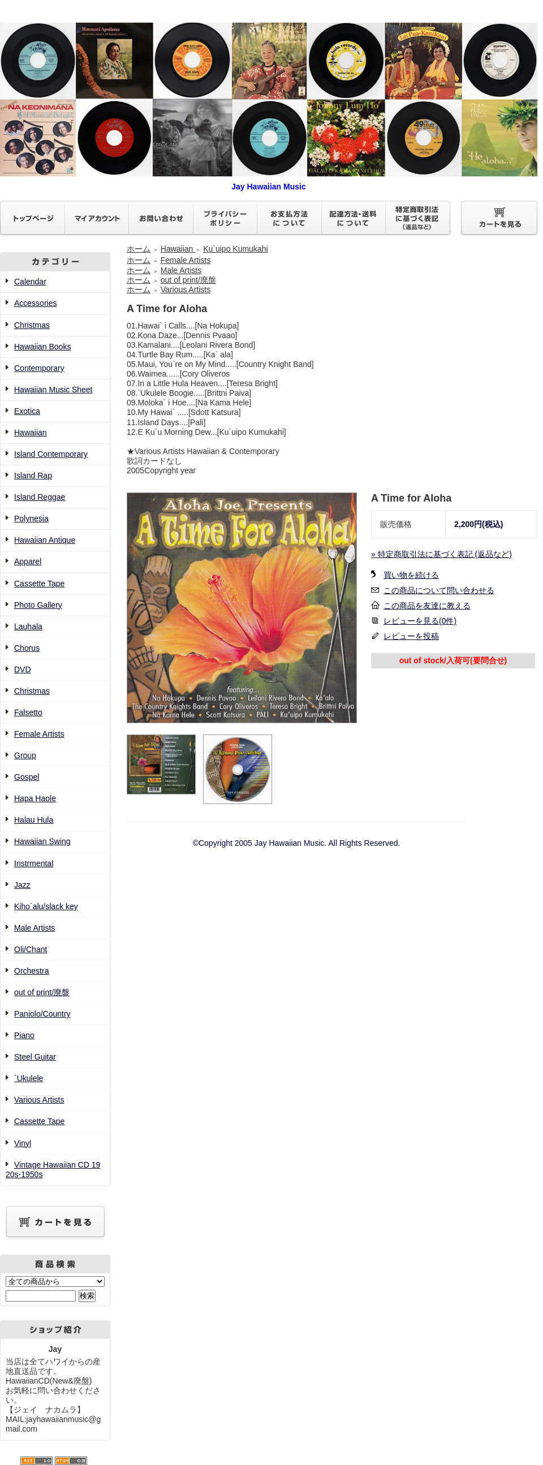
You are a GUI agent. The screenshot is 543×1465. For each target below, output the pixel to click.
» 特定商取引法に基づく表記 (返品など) (441, 554)
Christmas (32, 325)
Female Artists (39, 733)
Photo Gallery (38, 605)
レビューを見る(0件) (419, 620)
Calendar (30, 281)
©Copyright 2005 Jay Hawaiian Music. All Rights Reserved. (296, 843)
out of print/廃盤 (42, 992)
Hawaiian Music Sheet (53, 389)
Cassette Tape (39, 583)
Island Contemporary (51, 454)
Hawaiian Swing (42, 841)
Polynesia (31, 518)
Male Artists (34, 927)
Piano (24, 1035)
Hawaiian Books (42, 346)
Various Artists (39, 1099)
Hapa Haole (35, 798)
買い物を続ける (411, 575)
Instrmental (33, 863)
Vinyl (22, 1143)
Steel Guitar (35, 1056)
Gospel (26, 776)
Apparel (27, 561)
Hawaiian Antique (44, 539)
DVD (22, 669)
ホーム (138, 248)
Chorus (27, 647)
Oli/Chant (30, 949)
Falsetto (28, 712)
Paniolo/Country (42, 1013)
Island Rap (33, 475)
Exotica (27, 411)
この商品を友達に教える (427, 605)
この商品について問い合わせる (438, 590)
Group (25, 755)
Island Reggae (39, 497)
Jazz (22, 884)
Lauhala (28, 626)
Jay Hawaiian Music (268, 181)
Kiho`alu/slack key (46, 906)
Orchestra (31, 970)
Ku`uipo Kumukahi (235, 248)
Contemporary (39, 368)
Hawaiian (30, 432)
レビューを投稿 (411, 636)
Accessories (35, 303)
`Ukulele (28, 1078)
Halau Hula (33, 819)
